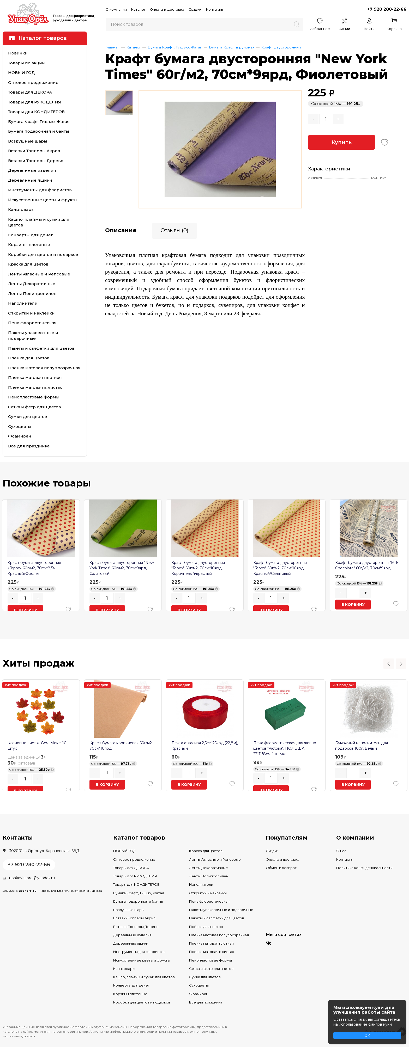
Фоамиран (19, 436)
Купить (342, 142)
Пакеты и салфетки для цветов (41, 348)
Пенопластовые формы (33, 397)
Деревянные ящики (30, 180)
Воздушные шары (27, 141)
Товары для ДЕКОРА (30, 92)
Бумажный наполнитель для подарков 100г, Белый (361, 746)
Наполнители (23, 303)
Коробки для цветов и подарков (43, 254)
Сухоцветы (19, 426)
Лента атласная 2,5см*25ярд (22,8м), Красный (204, 746)
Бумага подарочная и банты (38, 131)
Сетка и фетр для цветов (34, 406)
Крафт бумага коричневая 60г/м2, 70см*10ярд (121, 746)
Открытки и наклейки (31, 313)
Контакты (214, 9)
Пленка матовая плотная (35, 377)
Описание (120, 229)
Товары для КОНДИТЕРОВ (36, 111)
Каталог (138, 9)
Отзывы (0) (174, 229)
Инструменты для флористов (40, 189)
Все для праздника (29, 446)
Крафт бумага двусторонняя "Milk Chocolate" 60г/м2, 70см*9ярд (366, 565)
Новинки (18, 53)
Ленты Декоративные (31, 283)
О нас (341, 851)
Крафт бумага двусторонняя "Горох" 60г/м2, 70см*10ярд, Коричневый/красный (198, 568)
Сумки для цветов (27, 416)
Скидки (195, 9)
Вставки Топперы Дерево (35, 160)
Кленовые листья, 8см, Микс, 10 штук (37, 746)
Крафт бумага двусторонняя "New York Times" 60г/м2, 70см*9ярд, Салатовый (121, 568)
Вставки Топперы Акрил (34, 150)
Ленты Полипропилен (32, 293)
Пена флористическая (32, 322)
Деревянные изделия (32, 170)
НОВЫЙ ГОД (21, 72)
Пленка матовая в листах (35, 387)
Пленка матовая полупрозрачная (44, 367)
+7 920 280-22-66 (386, 9)
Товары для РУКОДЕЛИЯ (34, 102)
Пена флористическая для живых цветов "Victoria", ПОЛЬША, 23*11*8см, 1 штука (284, 748)
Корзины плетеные (29, 244)
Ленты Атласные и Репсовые (39, 274)
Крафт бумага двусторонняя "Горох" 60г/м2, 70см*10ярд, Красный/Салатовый (280, 568)
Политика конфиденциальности (364, 868)
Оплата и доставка (167, 9)
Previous (388, 663)
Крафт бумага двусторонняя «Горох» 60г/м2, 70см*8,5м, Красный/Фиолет (34, 568)
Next (401, 663)
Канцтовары (21, 209)
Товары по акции (26, 62)
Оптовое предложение (33, 82)
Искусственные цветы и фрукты (42, 199)
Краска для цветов (28, 264)
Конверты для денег (30, 234)
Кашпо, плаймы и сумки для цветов (38, 222)
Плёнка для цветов (29, 357)
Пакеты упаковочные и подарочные (33, 335)
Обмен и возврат (281, 868)
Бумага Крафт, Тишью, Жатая (39, 121)
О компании (116, 9)
